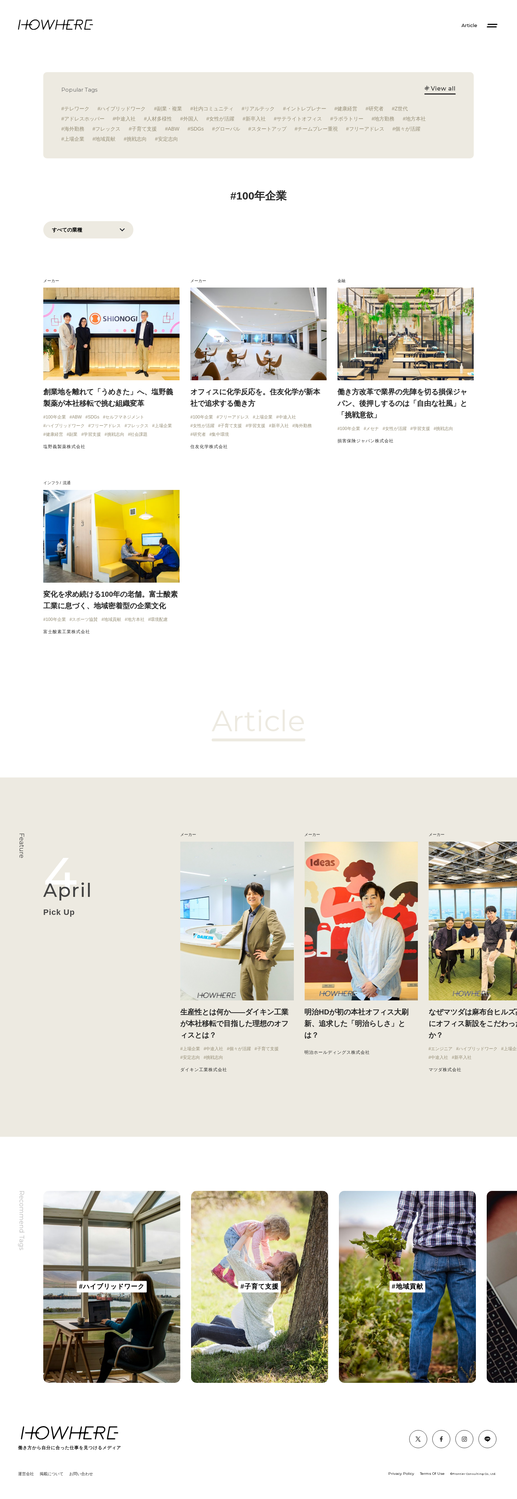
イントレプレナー (306, 108)
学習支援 (92, 434)
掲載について (51, 1474)
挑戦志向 (137, 139)
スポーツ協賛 (85, 619)
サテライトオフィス (299, 119)
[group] (111, 1287)
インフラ (51, 483)
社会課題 (138, 434)
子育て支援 (144, 129)
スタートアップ (269, 129)
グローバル (227, 129)
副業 (73, 434)
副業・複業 (169, 108)
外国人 (190, 119)
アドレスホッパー (84, 119)
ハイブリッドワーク (123, 108)
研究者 (376, 108)
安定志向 (168, 139)
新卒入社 (256, 119)
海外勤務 (74, 129)
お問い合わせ (81, 1474)
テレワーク (76, 108)
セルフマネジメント (124, 417)
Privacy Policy (401, 1473)
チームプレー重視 (317, 129)
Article (469, 25)
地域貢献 (105, 139)
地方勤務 (384, 119)
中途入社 (125, 119)
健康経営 (347, 108)
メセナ (372, 428)
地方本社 (416, 119)
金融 (341, 281)
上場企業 (74, 139)
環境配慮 (159, 619)
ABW (174, 129)
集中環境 (220, 434)
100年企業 (56, 417)
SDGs (197, 129)
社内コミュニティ (213, 108)
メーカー (51, 281)
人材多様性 (159, 119)
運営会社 (26, 1474)
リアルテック (259, 108)
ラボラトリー (348, 119)
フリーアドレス (366, 129)
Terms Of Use (432, 1473)
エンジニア (441, 1048)
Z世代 (401, 108)
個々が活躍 (407, 129)
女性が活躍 (221, 119)
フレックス (107, 129)
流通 (67, 483)
